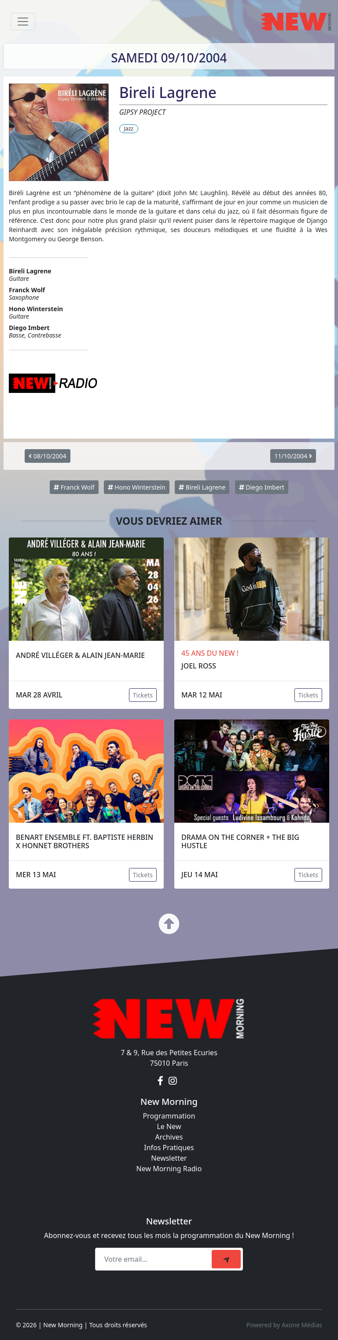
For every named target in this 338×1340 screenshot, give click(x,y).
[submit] (226, 1259)
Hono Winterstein (136, 487)
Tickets (143, 695)
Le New (169, 1126)
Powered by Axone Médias (284, 1325)
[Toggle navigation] (23, 21)
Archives (169, 1137)
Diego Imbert (261, 487)
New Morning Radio (169, 1168)
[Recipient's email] (154, 1259)
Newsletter (169, 1158)
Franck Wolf (74, 487)
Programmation (169, 1116)
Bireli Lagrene (202, 487)
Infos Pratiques (169, 1147)
